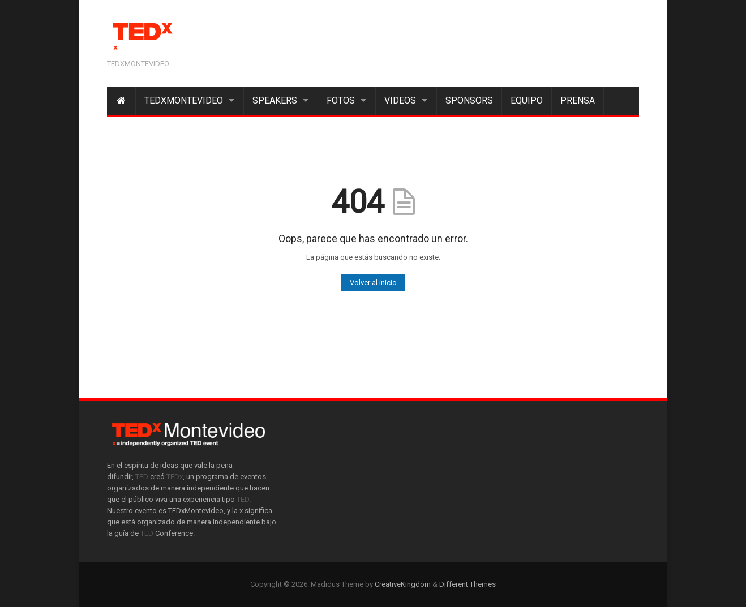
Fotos (341, 100)
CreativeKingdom (403, 584)
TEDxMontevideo (183, 100)
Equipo (527, 100)
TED (141, 476)
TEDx (174, 476)
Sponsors (469, 100)
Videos (400, 100)
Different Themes (467, 584)
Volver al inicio (373, 282)
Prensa (577, 100)
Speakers (274, 100)
